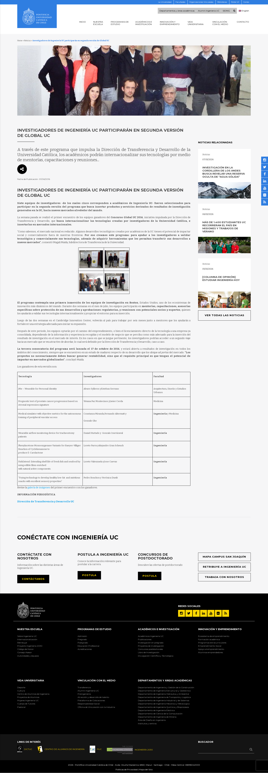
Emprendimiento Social (209, 646)
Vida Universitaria (30, 680)
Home (19, 40)
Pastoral (21, 707)
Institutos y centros (147, 723)
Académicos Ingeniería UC (151, 636)
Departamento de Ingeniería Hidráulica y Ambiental (163, 694)
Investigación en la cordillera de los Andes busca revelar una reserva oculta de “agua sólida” (223, 172)
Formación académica (209, 639)
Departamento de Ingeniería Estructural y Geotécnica (164, 690)
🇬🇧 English (244, 11)
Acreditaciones (85, 649)
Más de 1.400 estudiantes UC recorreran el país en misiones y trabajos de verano (224, 227)
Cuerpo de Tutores (26, 704)
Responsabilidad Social (89, 704)
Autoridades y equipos (28, 656)
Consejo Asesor (24, 652)
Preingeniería (84, 694)
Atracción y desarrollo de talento (93, 697)
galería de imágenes (39, 487)
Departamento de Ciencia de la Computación (160, 713)
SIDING (226, 11)
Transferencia (84, 687)
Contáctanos (33, 579)
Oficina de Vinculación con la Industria (96, 707)
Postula (89, 575)
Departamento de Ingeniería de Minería (157, 717)
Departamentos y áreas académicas (177, 11)
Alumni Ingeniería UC (88, 690)
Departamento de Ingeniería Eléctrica (156, 710)
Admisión (82, 636)
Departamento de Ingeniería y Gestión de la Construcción (166, 687)
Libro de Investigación (148, 652)
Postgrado (83, 643)
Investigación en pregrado (150, 643)
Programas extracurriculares (212, 643)
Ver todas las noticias (224, 315)
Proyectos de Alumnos (28, 697)
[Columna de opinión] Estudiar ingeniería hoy (221, 278)
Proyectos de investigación (151, 646)
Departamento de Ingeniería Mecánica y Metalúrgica (164, 704)
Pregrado (82, 639)
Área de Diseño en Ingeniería (152, 720)
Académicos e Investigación (158, 629)
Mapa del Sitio (146, 769)
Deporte (21, 687)
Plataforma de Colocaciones (91, 700)
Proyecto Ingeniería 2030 (29, 646)
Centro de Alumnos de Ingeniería (33, 694)
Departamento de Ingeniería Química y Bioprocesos (163, 707)
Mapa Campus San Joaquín (224, 556)
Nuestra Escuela (29, 629)
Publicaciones (144, 639)
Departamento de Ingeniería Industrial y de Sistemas (163, 700)
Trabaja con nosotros (224, 577)
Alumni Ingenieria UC (208, 11)
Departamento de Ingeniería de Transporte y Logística (164, 697)
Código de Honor (25, 649)
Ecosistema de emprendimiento (213, 636)
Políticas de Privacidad (126, 769)
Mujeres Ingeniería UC (28, 700)
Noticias (27, 40)
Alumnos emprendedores (210, 652)
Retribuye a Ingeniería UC (224, 567)
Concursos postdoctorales (150, 649)
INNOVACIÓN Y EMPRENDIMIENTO (220, 629)
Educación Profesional (88, 646)
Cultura (21, 690)
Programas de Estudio (94, 629)
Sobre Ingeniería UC (27, 636)
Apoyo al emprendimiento (211, 649)
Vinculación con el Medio (97, 680)
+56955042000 (192, 765)
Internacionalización (27, 639)
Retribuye (22, 643)
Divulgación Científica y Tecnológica (155, 656)
